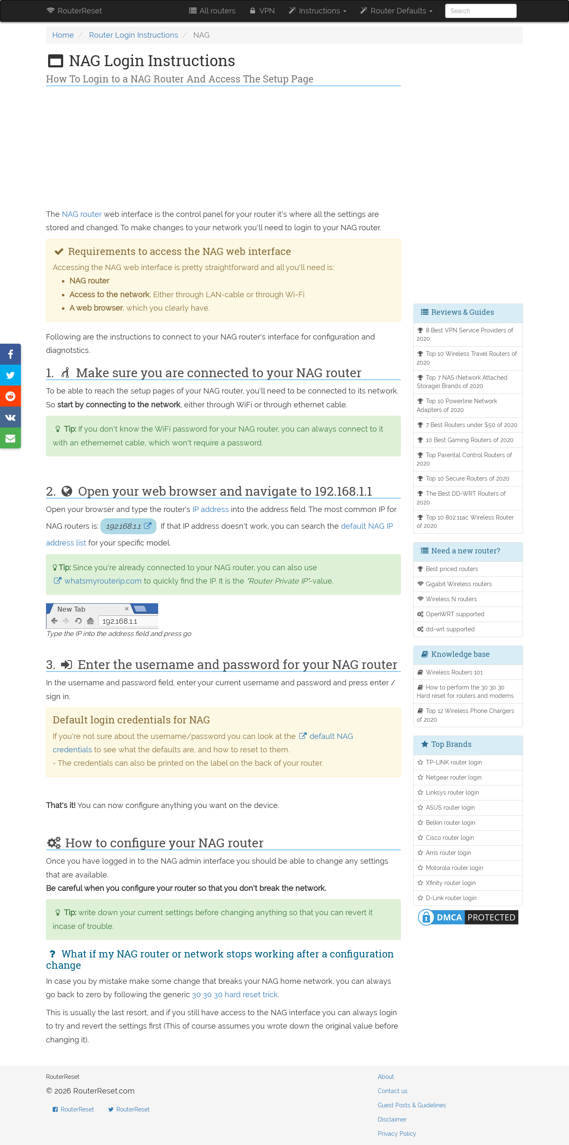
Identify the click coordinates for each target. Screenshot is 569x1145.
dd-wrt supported (446, 629)
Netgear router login (449, 777)
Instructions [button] (316, 10)
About (386, 1076)
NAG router (82, 214)
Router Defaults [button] (396, 10)
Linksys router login (448, 792)
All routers (211, 10)
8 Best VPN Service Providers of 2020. (465, 334)
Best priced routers (448, 568)
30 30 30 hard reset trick (235, 994)
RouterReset (74, 10)
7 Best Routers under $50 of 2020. (468, 424)
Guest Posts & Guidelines (412, 1105)
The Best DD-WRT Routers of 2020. (461, 498)
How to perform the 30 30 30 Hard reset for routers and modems (465, 692)
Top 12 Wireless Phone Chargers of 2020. (466, 715)
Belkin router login (446, 822)
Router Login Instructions (133, 35)
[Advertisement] (223, 149)
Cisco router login (445, 837)
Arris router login (444, 852)
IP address (210, 509)
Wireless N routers (447, 598)
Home (63, 35)
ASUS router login (446, 807)
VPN (261, 10)
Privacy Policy (397, 1133)
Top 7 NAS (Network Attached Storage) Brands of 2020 (462, 382)
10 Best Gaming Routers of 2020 (465, 439)
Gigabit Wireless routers (454, 583)
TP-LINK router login (449, 762)
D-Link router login (447, 897)
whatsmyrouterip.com (98, 580)
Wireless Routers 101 (450, 672)
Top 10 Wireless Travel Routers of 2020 (467, 358)
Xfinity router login (446, 882)
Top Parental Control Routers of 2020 (465, 459)
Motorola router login (450, 867)
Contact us (393, 1091)
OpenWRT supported (451, 614)
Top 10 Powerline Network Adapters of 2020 (457, 405)
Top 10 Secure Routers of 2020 (463, 478)
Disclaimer (392, 1119)
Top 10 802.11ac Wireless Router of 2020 (465, 522)
